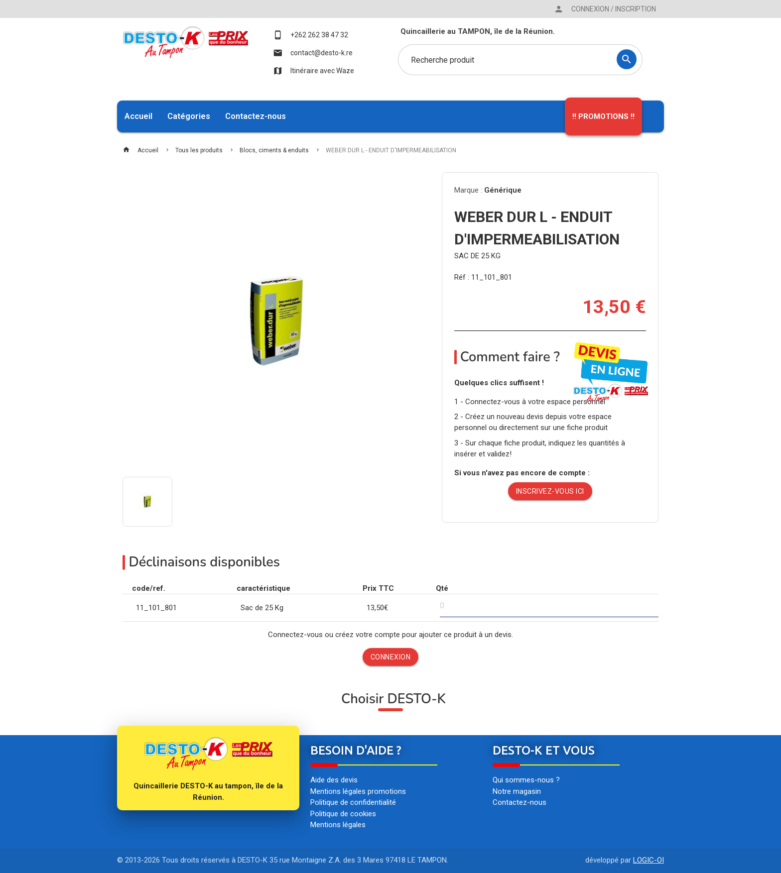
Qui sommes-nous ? (526, 779)
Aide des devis (334, 779)
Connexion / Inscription (605, 9)
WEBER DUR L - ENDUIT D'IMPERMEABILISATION (391, 150)
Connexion (391, 657)
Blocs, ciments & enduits (274, 150)
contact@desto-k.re (313, 53)
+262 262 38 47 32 (310, 35)
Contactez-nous (255, 116)
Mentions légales (338, 824)
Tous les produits (199, 150)
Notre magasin (517, 791)
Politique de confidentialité (353, 802)
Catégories (188, 116)
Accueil (138, 116)
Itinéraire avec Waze (313, 71)
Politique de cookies (343, 813)
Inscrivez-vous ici (550, 491)
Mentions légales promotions (358, 791)
